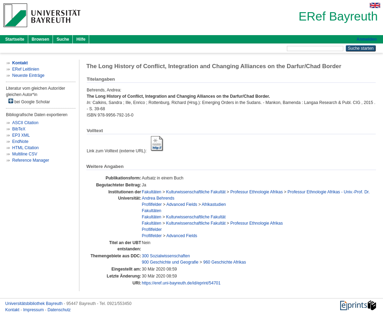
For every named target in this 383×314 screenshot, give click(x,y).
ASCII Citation (25, 122)
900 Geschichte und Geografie (170, 262)
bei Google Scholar (29, 101)
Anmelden (367, 39)
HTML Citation (25, 147)
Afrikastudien (214, 204)
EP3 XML (21, 135)
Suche (62, 39)
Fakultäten (151, 192)
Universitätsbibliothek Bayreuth (34, 303)
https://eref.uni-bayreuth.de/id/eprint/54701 (181, 283)
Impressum (34, 309)
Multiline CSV (24, 154)
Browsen (40, 39)
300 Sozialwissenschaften (166, 255)
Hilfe (80, 39)
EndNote (20, 141)
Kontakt (13, 309)
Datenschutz (59, 309)
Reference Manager (30, 160)
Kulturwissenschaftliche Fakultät (196, 192)
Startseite (14, 39)
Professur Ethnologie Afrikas (256, 192)
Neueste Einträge (28, 75)
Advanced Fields (181, 204)
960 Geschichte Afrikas (224, 262)
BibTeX (18, 129)
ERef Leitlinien (25, 69)
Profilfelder (152, 204)
